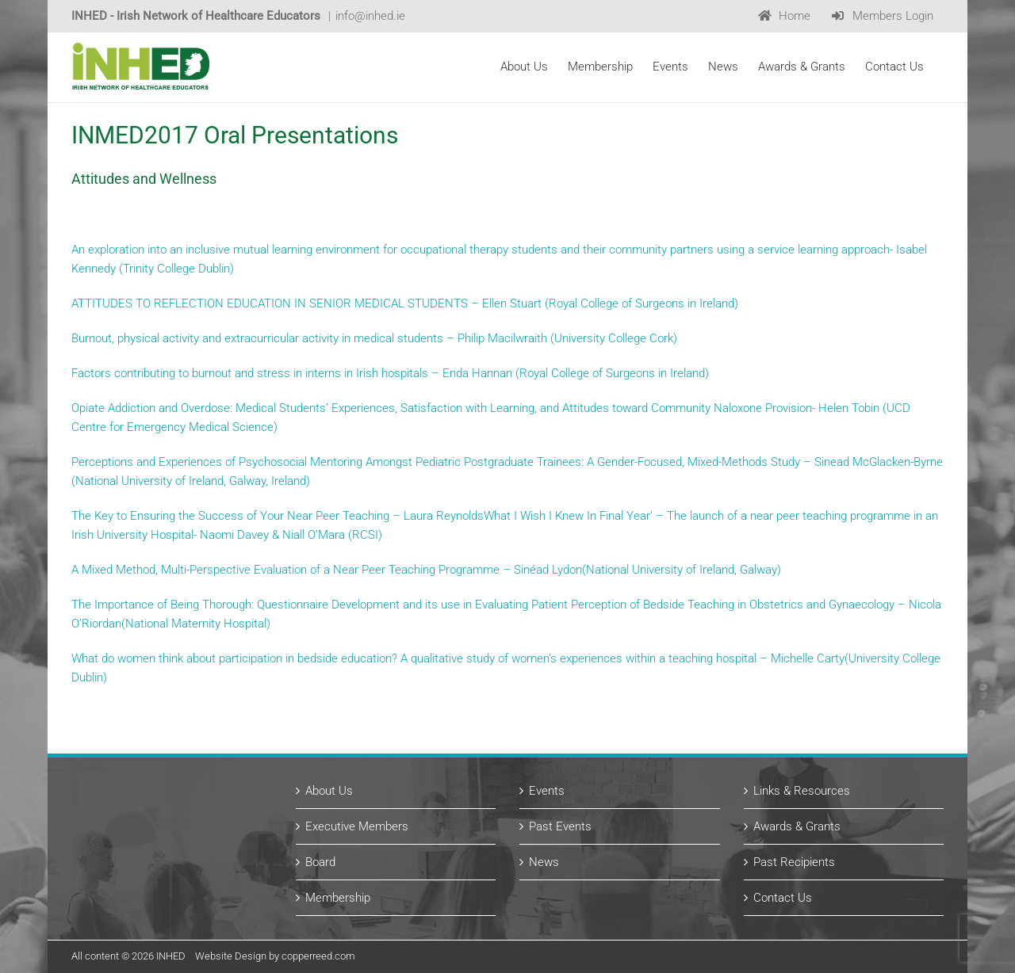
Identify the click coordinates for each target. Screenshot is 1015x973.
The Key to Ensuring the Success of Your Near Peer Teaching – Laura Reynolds (277, 516)
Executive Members (356, 826)
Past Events (560, 826)
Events (547, 791)
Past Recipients (794, 862)
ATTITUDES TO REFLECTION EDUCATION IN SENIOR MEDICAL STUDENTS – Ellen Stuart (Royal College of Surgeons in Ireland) (404, 303)
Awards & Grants (797, 826)
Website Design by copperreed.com (275, 956)
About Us (329, 791)
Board (320, 862)
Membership (337, 898)
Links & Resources (801, 791)
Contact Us (782, 898)
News (544, 862)
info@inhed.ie (370, 16)
